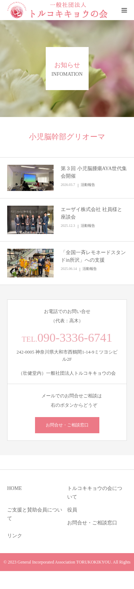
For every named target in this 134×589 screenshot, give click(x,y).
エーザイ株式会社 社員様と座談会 (91, 213)
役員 (72, 510)
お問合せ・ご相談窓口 (67, 424)
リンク (14, 535)
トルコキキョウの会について (94, 493)
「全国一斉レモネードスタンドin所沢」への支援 (93, 256)
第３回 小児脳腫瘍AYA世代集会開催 (94, 172)
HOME (14, 488)
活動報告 (88, 185)
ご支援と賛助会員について (34, 514)
